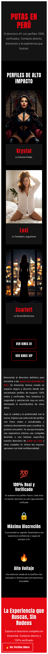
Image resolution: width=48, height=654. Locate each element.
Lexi (24, 230)
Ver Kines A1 (24, 344)
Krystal (24, 151)
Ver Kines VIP (24, 355)
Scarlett (23, 310)
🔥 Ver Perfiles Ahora (18, 647)
